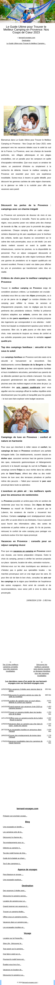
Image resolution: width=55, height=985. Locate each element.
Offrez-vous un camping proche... (15, 917)
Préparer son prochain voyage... (15, 816)
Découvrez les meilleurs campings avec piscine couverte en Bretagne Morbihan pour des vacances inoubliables (41, 670)
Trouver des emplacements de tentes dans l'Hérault (25, 736)
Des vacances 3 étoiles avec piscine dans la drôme (25, 690)
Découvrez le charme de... (13, 837)
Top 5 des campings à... (12, 864)
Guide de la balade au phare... (14, 858)
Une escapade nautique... (12, 880)
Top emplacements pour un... (14, 842)
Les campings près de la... (13, 832)
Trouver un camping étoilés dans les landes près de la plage (25, 713)
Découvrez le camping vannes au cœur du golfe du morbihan (25, 696)
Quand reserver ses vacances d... (15, 906)
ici (18, 234)
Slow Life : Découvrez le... (13, 943)
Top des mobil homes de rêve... (15, 853)
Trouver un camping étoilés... (14, 912)
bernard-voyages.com (27, 38)
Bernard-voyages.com (29, 982)
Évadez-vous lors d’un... (12, 964)
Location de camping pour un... (14, 901)
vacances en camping (23, 551)
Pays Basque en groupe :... (13, 874)
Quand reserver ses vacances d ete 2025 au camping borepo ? (25, 707)
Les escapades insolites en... (14, 927)
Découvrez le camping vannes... (15, 896)
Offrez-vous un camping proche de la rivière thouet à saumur (26, 719)
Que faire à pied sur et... (12, 954)
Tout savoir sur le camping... (13, 949)
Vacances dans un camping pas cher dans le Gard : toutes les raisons (25, 724)
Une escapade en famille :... (13, 827)
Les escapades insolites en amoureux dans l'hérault (25, 730)
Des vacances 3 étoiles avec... (14, 891)
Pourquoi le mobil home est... (14, 959)
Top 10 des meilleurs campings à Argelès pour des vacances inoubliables (10, 668)
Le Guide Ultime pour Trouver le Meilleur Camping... (26, 43)
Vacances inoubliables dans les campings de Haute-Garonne (25, 742)
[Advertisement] (27, 73)
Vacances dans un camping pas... (15, 922)
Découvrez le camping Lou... (13, 975)
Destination (26, 40)
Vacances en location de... (13, 970)
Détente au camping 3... (12, 848)
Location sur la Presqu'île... (13, 938)
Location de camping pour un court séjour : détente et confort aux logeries (25, 701)
